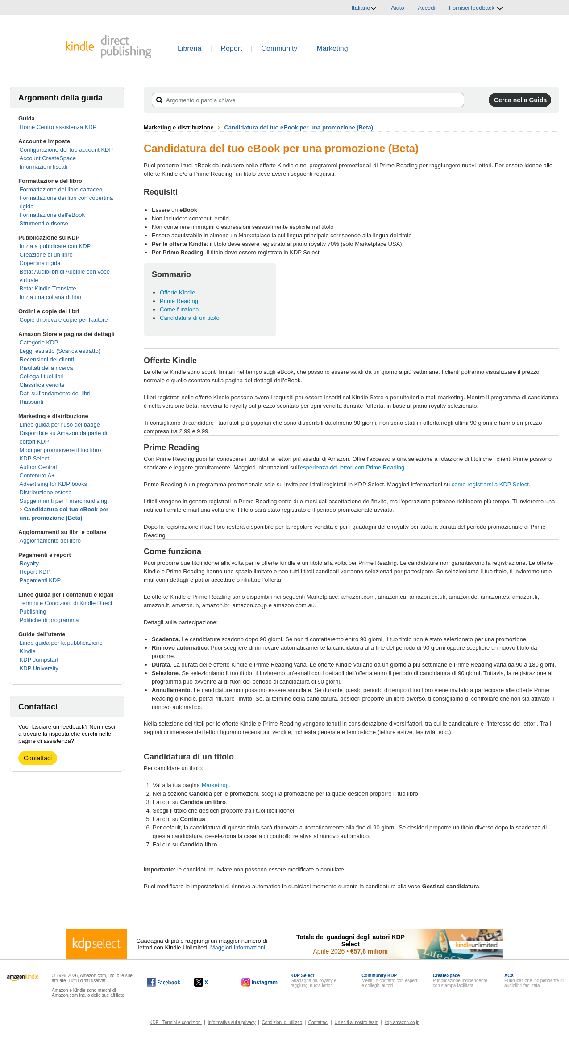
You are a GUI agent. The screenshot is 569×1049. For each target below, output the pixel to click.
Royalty (29, 563)
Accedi (426, 7)
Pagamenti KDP (40, 580)
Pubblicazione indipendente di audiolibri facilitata (534, 980)
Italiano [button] (364, 8)
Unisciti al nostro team (356, 1022)
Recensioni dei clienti (47, 359)
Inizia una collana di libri (50, 297)
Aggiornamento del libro (50, 540)
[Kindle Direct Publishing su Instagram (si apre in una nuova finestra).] (259, 982)
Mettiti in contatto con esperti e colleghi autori (389, 980)
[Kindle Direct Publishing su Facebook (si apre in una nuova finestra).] (163, 982)
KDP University (39, 668)
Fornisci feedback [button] (476, 8)
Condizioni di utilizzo (282, 1022)
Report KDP (35, 571)
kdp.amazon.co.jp (402, 1022)
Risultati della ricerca (46, 368)
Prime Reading (179, 301)
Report (231, 48)
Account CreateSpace (48, 158)
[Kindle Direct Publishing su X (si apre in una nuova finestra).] (210, 982)
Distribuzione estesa (46, 492)
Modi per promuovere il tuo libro (60, 450)
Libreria (189, 48)
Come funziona (179, 309)
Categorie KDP (39, 342)
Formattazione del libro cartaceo (61, 189)
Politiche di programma (49, 620)
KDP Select (34, 458)
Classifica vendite (42, 384)
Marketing (332, 48)
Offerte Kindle (177, 292)
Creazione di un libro (46, 254)
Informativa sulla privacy (232, 1022)
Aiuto (397, 7)
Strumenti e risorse (44, 223)
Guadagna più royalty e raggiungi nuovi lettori (313, 980)
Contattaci (38, 758)
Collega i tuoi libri (42, 376)
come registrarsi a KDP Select (490, 484)
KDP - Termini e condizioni (176, 1022)
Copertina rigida (40, 263)
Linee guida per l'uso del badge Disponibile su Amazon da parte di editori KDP (64, 433)
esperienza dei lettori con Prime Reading (352, 467)
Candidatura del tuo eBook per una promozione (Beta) (298, 127)
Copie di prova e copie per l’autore (64, 319)
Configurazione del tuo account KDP (66, 149)
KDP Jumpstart (39, 659)
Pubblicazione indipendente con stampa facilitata (460, 980)
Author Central (38, 467)
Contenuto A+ (37, 475)
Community (279, 48)
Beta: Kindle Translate (48, 288)
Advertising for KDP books (53, 484)
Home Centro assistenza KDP (58, 127)
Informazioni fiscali (43, 166)
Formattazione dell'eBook (52, 214)
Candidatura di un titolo (190, 318)
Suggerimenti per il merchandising (64, 501)
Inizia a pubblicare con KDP (55, 246)
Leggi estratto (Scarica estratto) (60, 351)
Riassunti (31, 401)
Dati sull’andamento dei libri (55, 393)
